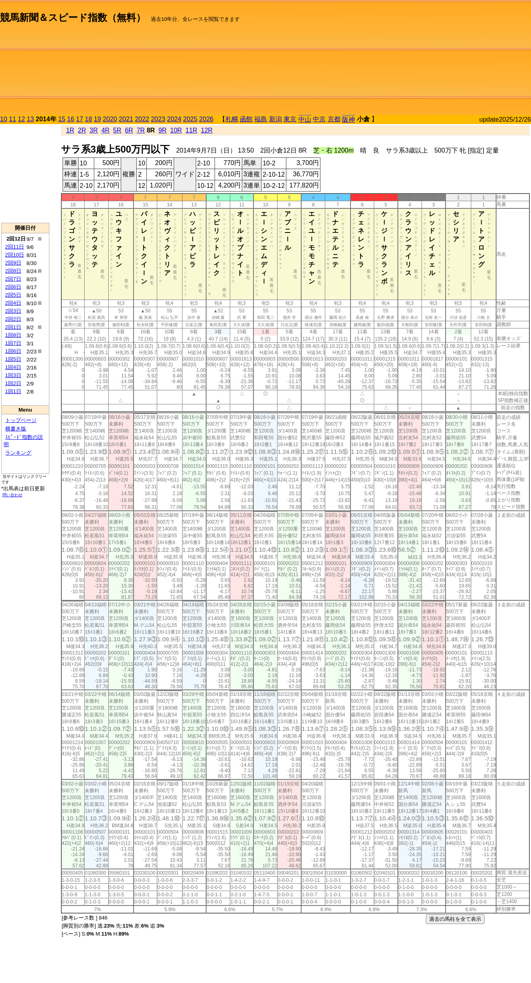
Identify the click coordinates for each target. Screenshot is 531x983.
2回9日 (13, 263)
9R (162, 130)
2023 (158, 119)
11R (191, 130)
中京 (319, 119)
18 (88, 119)
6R (129, 130)
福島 (260, 119)
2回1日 (13, 327)
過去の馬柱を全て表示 (455, 919)
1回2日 (13, 383)
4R (105, 130)
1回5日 (13, 359)
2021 (126, 119)
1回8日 (13, 335)
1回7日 (13, 343)
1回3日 (13, 375)
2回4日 (13, 303)
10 (3, 119)
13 (30, 119)
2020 (110, 119)
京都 (334, 119)
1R (70, 130)
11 (12, 119)
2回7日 (13, 279)
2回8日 (13, 271)
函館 (246, 119)
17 (79, 119)
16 (70, 119)
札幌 (231, 119)
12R (207, 130)
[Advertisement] (446, 58)
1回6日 (13, 351)
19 (97, 119)
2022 (142, 119)
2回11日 (14, 247)
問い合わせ (12, 495)
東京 (290, 119)
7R (141, 130)
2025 (190, 119)
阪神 (348, 119)
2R (82, 130)
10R (176, 130)
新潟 (275, 119)
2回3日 (13, 311)
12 (21, 119)
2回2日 (13, 319)
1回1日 (13, 391)
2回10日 (14, 255)
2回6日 (13, 287)
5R (117, 130)
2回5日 (13, 295)
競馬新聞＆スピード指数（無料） (73, 17)
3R (93, 130)
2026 (206, 119)
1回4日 (13, 367)
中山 (304, 119)
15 (61, 119)
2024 (174, 119)
